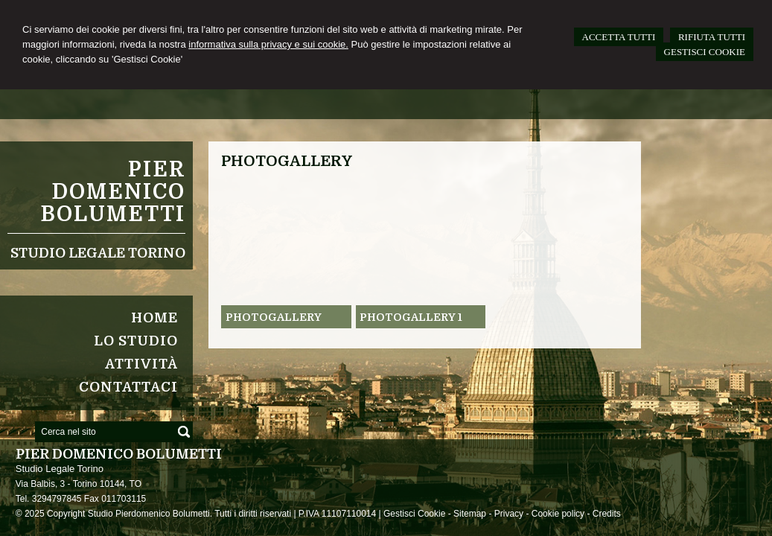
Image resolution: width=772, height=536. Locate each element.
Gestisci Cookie (414, 513)
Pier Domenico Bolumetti (112, 192)
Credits (607, 513)
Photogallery (274, 317)
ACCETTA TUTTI (619, 36)
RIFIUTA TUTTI (711, 36)
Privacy (508, 513)
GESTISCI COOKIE (704, 51)
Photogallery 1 (411, 317)
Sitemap (469, 513)
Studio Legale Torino (97, 253)
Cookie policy (558, 513)
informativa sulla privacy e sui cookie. (268, 44)
